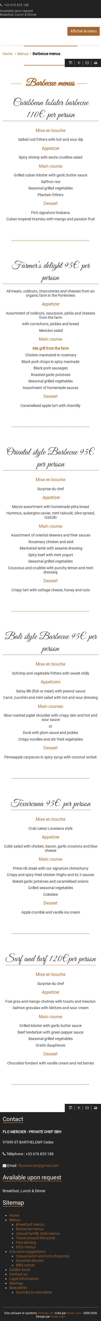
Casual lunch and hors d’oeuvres (42, 1256)
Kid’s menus (26, 1247)
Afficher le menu (83, 31)
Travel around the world (35, 1238)
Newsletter (18, 1288)
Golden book (19, 1270)
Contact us (18, 1274)
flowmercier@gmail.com (39, 1165)
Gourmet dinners (30, 1260)
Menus (15, 1220)
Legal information (24, 1279)
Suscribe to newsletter (34, 1292)
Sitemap (16, 1283)
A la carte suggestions (27, 1251)
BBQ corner (25, 1265)
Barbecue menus (30, 1229)
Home (8, 54)
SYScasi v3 (45, 1313)
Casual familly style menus (38, 1233)
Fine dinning (26, 1242)
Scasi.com (74, 1313)
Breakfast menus (30, 1224)
